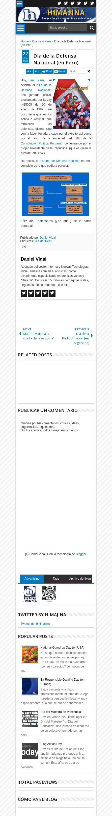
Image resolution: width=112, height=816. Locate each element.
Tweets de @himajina (35, 624)
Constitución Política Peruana (41, 143)
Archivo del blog (80, 578)
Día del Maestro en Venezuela (60, 712)
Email (61, 71)
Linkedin (85, 3)
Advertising (31, 578)
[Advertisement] (65, 311)
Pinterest (92, 3)
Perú (48, 241)
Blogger (81, 554)
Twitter (59, 3)
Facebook (66, 3)
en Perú (37, 80)
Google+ (72, 3)
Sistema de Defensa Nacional (59, 161)
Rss (79, 3)
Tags (56, 578)
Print (49, 71)
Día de (39, 241)
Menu (19, 4)
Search (91, 28)
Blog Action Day (51, 744)
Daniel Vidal (48, 237)
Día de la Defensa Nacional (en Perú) (55, 59)
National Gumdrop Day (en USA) (62, 647)
